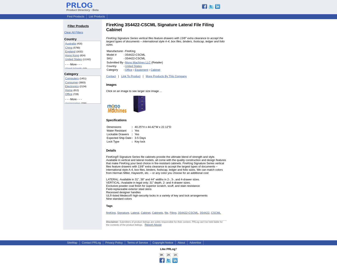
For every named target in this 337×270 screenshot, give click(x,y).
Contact (111, 76)
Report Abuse (153, 224)
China (68, 47)
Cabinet (155, 69)
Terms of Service (137, 242)
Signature (123, 212)
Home (69, 90)
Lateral (135, 212)
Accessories (72, 103)
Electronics (72, 86)
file (166, 212)
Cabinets (157, 212)
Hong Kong (72, 55)
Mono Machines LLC (138, 62)
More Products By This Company (166, 76)
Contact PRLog (91, 242)
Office (68, 94)
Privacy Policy (114, 242)
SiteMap (72, 242)
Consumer (71, 82)
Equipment (141, 69)
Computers (72, 78)
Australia (70, 43)
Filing (173, 212)
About (181, 242)
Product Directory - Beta (82, 8)
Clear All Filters (73, 32)
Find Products (75, 16)
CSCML (216, 212)
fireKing (111, 212)
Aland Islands (73, 68)
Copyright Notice (163, 242)
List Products (97, 16)
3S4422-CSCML (188, 212)
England (70, 51)
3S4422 (205, 212)
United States (73, 59)
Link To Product (130, 76)
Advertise (195, 242)
